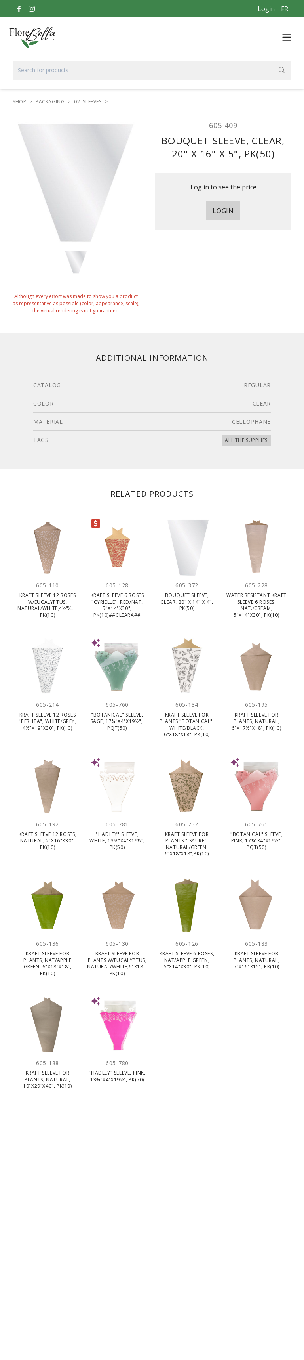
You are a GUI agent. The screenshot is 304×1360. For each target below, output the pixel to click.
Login (266, 8)
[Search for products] (152, 70)
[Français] (284, 9)
